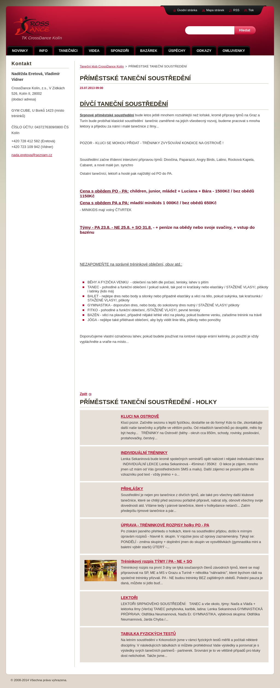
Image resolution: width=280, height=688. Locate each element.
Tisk (251, 10)
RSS (236, 10)
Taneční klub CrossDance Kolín (102, 66)
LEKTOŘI (129, 597)
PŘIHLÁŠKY (132, 489)
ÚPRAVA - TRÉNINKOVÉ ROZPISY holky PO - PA (165, 525)
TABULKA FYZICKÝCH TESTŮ (148, 633)
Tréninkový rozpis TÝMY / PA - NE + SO (156, 561)
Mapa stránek (215, 10)
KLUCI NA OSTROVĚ (140, 416)
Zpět (83, 394)
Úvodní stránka (187, 10)
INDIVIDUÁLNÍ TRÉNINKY (144, 452)
